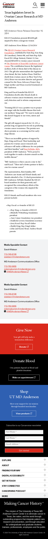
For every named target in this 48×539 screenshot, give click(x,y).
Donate (24, 347)
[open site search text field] (35, 5)
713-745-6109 (10, 254)
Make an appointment (24, 377)
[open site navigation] (42, 5)
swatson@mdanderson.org (17, 257)
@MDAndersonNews (17, 271)
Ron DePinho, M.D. (32, 149)
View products (24, 413)
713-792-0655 (10, 266)
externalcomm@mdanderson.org (19, 269)
